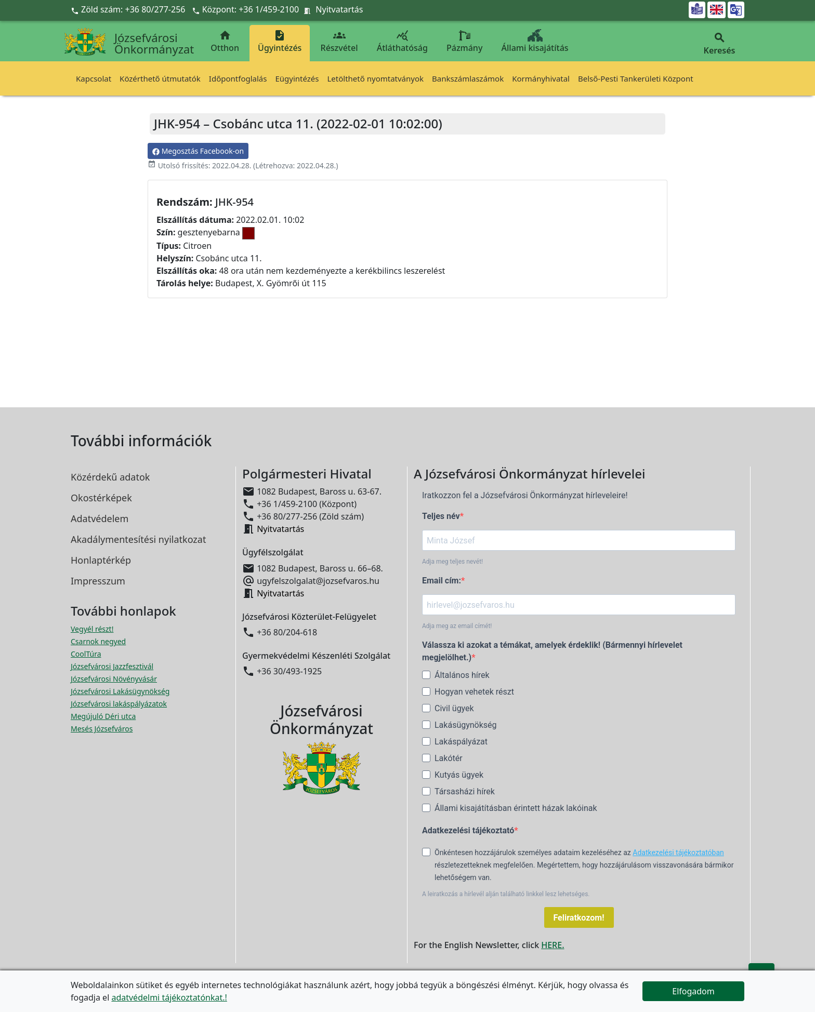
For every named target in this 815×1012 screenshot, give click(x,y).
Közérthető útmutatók (160, 78)
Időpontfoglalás (238, 78)
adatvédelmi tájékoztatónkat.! (169, 997)
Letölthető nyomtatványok (375, 78)
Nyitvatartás (339, 9)
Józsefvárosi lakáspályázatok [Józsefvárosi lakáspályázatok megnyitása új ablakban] (119, 704)
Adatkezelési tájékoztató (468, 830)
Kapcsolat (93, 78)
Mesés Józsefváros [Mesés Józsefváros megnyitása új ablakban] (102, 729)
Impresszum (98, 581)
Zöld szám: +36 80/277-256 (129, 9)
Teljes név (441, 516)
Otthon (225, 41)
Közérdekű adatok (110, 477)
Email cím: (441, 580)
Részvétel (339, 41)
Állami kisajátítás (535, 41)
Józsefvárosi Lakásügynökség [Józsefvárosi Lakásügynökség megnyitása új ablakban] (120, 691)
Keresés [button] (719, 44)
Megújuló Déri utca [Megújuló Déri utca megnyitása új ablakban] (103, 716)
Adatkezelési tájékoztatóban (678, 852)
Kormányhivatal (541, 78)
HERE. (552, 945)
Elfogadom (693, 991)
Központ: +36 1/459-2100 (250, 9)
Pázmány (464, 41)
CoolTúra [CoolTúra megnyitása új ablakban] (86, 654)
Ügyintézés (279, 41)
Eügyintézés (297, 78)
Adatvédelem (99, 518)
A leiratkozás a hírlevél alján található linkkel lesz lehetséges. (506, 894)
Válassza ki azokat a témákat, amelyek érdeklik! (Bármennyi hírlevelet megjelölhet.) (552, 651)
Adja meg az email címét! (457, 626)
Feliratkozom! (579, 918)
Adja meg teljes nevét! (452, 561)
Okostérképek (101, 497)
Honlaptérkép (101, 560)
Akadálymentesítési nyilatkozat (138, 539)
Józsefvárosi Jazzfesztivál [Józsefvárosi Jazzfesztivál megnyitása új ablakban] (112, 666)
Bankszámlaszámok (468, 78)
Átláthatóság (402, 41)
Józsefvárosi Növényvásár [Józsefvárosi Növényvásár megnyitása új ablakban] (114, 679)
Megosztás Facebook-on (198, 151)
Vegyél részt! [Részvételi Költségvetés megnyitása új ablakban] (92, 629)
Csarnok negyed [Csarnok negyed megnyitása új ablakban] (98, 641)
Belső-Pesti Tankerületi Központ (635, 78)
